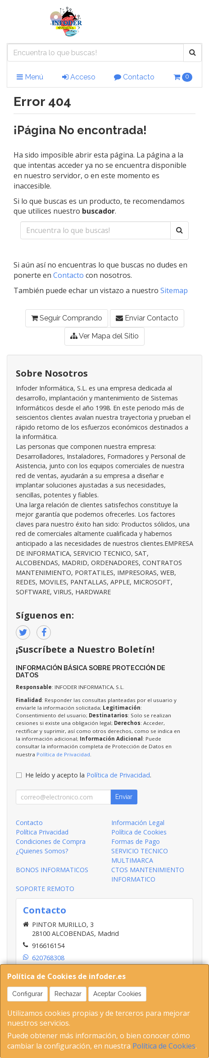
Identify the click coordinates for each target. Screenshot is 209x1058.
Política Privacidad (42, 832)
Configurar (27, 993)
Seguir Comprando (66, 318)
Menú (30, 77)
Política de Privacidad (63, 754)
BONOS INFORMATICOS (52, 869)
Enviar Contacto (147, 318)
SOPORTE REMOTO (45, 888)
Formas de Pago (135, 841)
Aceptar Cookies (117, 993)
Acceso (78, 77)
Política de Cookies (163, 1046)
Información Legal (137, 822)
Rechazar (68, 993)
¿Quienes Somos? (42, 851)
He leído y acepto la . (88, 775)
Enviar (123, 796)
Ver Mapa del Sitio (104, 336)
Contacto (134, 77)
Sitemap (174, 290)
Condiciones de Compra (51, 841)
